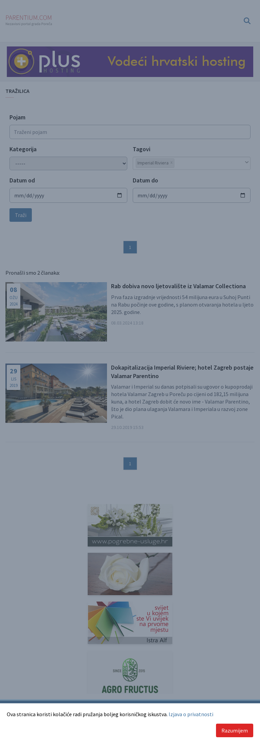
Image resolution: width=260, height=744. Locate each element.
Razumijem (234, 730)
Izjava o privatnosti (191, 714)
